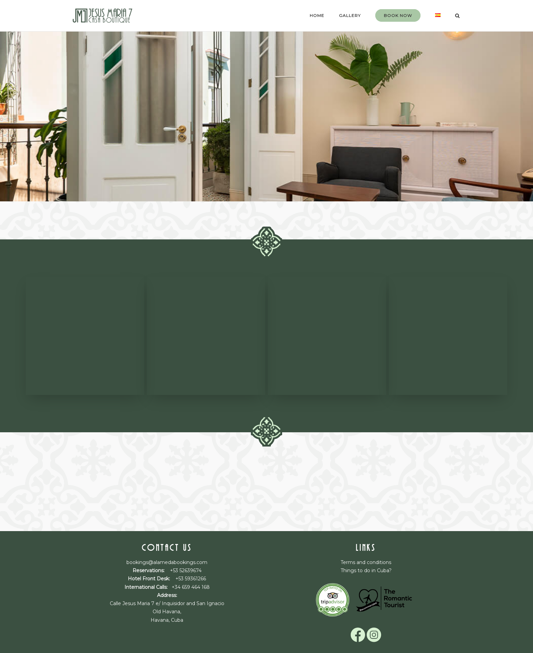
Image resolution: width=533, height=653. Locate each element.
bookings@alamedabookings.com (166, 562)
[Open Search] (457, 16)
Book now (398, 15)
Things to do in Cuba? (366, 570)
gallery (350, 15)
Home (317, 15)
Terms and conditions (366, 562)
